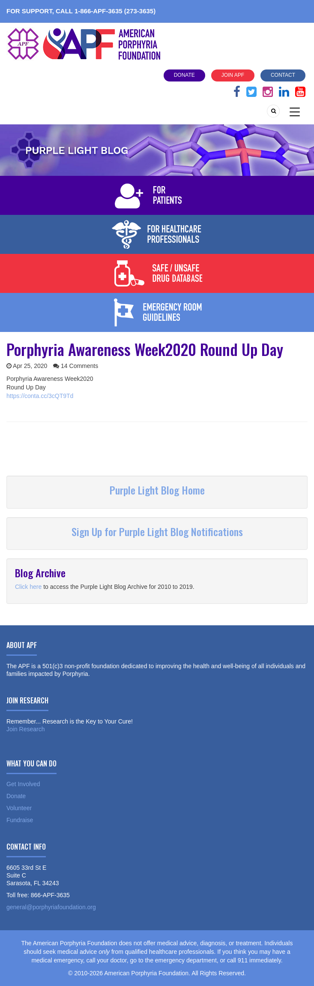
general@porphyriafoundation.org (51, 907)
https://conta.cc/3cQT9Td (39, 395)
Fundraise (19, 820)
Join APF (232, 75)
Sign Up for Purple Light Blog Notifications (157, 531)
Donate (184, 75)
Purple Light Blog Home (157, 490)
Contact (283, 75)
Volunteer (19, 808)
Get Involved (23, 784)
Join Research (25, 729)
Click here (28, 586)
